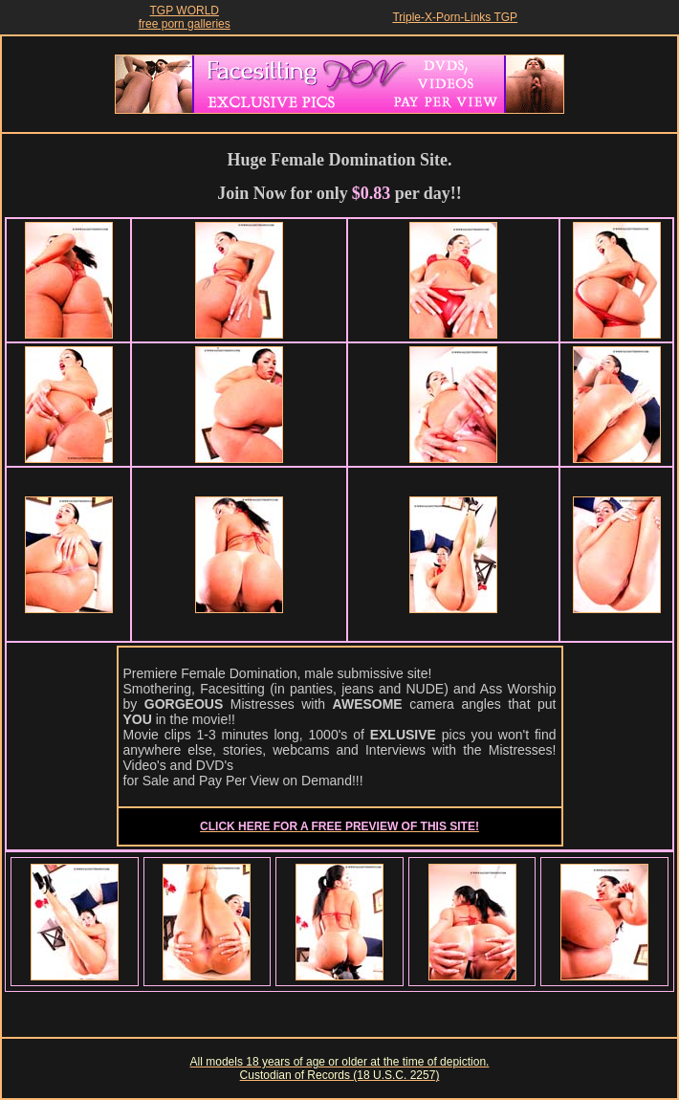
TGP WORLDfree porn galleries (184, 17)
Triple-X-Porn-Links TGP (454, 17)
